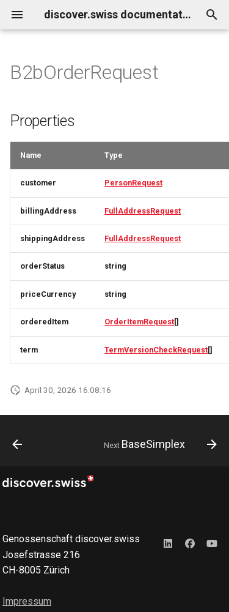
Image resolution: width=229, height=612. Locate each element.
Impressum (26, 601)
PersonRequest (133, 182)
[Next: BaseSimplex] (159, 444)
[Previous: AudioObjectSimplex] (17, 444)
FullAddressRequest (142, 210)
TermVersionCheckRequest (156, 349)
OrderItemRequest (139, 321)
